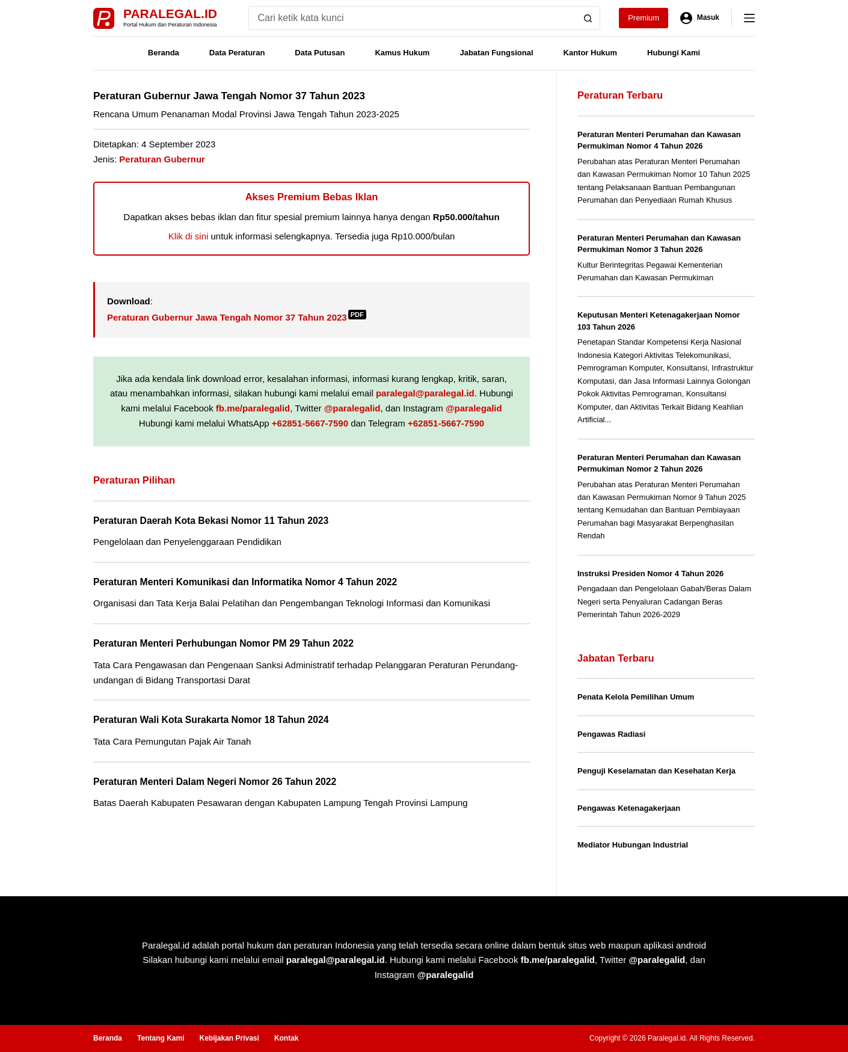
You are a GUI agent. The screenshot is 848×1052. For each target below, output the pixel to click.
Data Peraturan (237, 52)
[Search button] (588, 18)
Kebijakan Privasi (229, 1038)
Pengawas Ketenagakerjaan (628, 808)
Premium (643, 17)
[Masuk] (699, 18)
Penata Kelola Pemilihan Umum (635, 696)
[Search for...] (412, 18)
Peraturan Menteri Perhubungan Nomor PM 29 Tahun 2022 (223, 643)
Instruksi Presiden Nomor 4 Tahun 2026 (650, 573)
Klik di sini (188, 236)
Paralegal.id (170, 13)
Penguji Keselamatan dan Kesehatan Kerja (656, 770)
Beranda (163, 52)
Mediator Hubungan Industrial (632, 844)
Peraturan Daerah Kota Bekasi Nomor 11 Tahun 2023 (210, 520)
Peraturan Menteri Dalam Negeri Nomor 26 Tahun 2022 (214, 782)
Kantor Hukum (591, 52)
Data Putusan (320, 52)
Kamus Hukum (402, 52)
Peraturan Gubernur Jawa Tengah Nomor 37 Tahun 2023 (236, 317)
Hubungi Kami (673, 52)
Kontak (286, 1038)
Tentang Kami (160, 1038)
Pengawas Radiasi (611, 734)
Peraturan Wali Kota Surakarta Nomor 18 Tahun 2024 (210, 720)
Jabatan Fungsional (496, 52)
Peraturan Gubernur (162, 159)
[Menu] (749, 18)
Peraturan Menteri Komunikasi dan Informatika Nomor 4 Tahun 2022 (245, 582)
